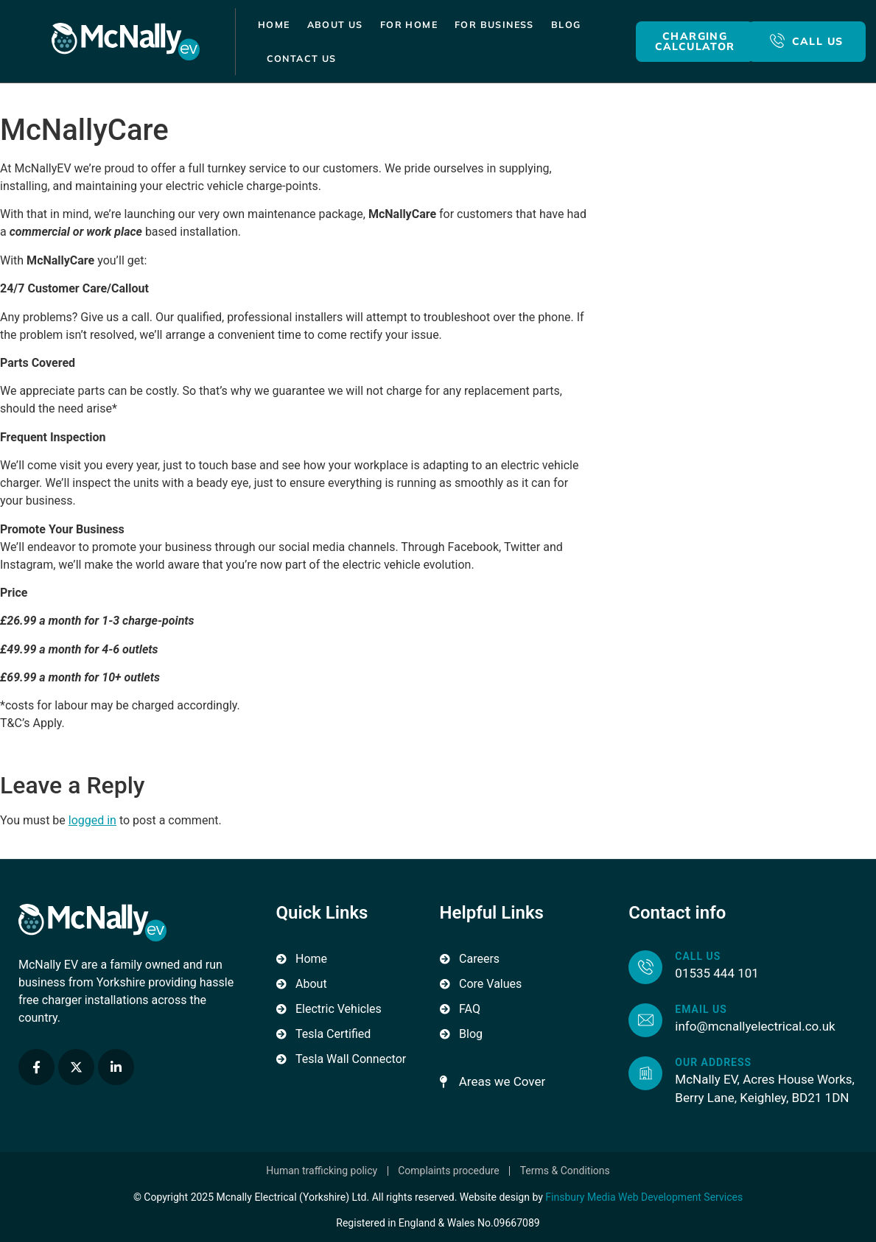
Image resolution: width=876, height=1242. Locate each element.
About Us (335, 24)
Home (274, 24)
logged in (92, 820)
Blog (566, 24)
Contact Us (302, 58)
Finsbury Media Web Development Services (644, 1197)
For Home (409, 24)
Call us (698, 956)
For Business (494, 24)
